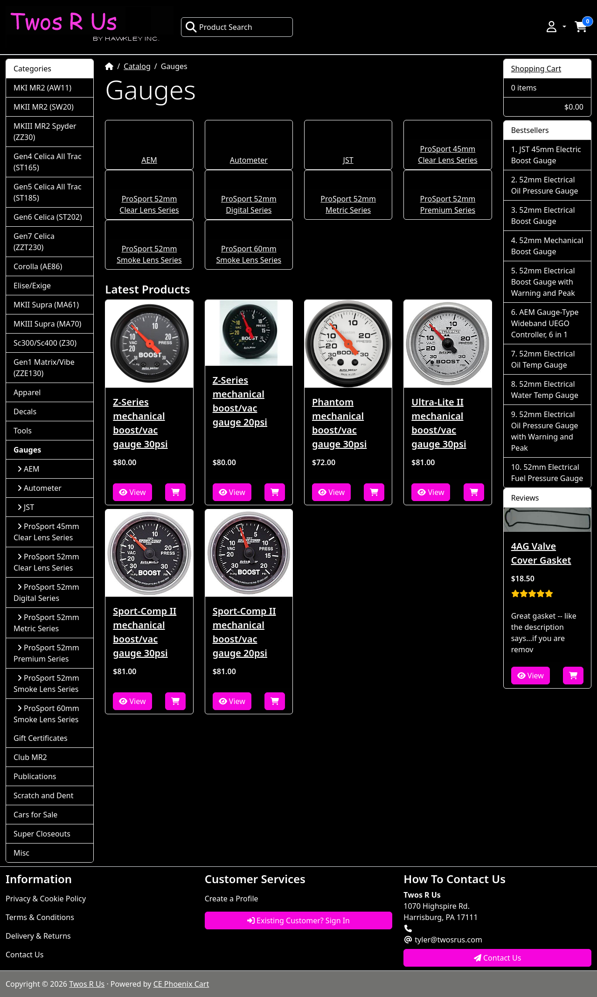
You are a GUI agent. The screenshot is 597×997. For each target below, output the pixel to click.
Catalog (137, 66)
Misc (21, 853)
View (132, 492)
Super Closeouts (42, 834)
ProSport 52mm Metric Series (46, 623)
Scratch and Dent (43, 795)
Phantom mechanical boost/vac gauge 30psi (339, 423)
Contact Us (24, 954)
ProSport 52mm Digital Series (46, 592)
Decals (25, 411)
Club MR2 (30, 757)
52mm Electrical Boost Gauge (543, 215)
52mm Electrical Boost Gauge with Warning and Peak (543, 281)
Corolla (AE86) (38, 266)
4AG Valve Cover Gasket (541, 553)
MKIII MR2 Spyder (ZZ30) (45, 131)
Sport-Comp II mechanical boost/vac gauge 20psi (244, 632)
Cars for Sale (35, 814)
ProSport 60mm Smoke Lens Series (46, 714)
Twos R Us (86, 984)
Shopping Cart (536, 68)
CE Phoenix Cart (181, 984)
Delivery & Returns (38, 936)
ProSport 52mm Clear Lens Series (46, 562)
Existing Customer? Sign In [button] (298, 920)
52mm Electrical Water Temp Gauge (544, 389)
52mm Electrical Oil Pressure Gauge (544, 185)
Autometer (249, 160)
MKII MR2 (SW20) (44, 107)
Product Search (218, 27)
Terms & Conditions (40, 917)
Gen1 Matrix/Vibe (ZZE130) (44, 367)
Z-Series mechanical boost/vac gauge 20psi (240, 401)
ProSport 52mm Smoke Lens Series (46, 683)
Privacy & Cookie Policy (46, 898)
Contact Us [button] (497, 958)
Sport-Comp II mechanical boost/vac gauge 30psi (144, 632)
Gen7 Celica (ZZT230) (34, 241)
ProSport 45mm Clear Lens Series (46, 532)
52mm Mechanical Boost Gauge (547, 246)
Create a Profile (231, 898)
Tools (23, 430)
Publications (35, 776)
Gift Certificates (41, 738)
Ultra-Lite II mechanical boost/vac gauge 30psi (438, 423)
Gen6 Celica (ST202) (48, 217)
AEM (149, 160)
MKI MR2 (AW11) (42, 88)
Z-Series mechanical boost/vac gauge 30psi (140, 423)
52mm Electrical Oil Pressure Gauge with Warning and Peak (544, 431)
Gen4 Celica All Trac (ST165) (48, 162)
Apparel (27, 392)
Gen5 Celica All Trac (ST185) (48, 192)
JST (348, 160)
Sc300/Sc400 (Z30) (45, 343)
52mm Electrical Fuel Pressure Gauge (547, 472)
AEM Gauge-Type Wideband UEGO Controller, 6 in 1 (545, 323)
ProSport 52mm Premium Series (46, 653)
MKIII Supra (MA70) (47, 324)
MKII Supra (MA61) (46, 305)
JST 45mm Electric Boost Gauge (546, 155)
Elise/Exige (32, 285)
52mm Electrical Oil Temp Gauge (543, 359)
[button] (555, 26)
